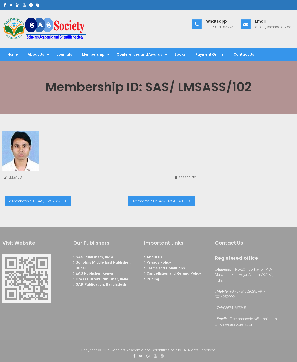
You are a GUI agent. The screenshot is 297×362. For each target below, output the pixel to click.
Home (12, 54)
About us (154, 258)
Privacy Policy (159, 263)
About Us (36, 54)
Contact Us (244, 54)
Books (180, 54)
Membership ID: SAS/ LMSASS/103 (160, 201)
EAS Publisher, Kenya (94, 274)
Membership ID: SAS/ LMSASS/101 (39, 201)
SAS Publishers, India (94, 258)
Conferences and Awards (139, 54)
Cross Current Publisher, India (102, 280)
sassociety (187, 177)
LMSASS (15, 177)
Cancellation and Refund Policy (174, 274)
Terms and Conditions (166, 269)
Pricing (153, 280)
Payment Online (209, 54)
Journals (64, 54)
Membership (93, 54)
